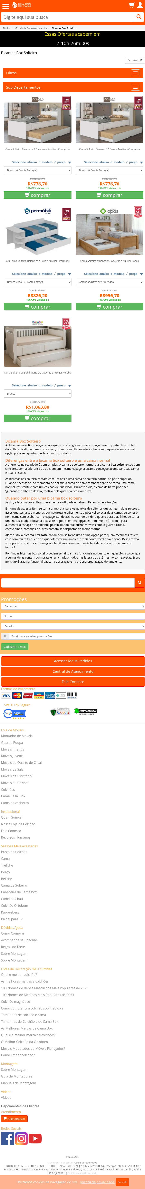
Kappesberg (10, 912)
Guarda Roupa (12, 742)
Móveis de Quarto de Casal (21, 762)
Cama (5, 858)
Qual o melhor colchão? (19, 974)
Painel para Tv (11, 919)
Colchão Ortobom (14, 905)
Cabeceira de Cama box (19, 892)
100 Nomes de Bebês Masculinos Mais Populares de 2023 (44, 988)
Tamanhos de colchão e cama (23, 1015)
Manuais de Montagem (18, 1083)
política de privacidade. (97, 1182)
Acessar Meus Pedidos (73, 660)
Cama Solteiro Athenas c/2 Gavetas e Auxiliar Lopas (109, 261)
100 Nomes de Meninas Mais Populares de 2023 (37, 995)
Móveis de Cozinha (15, 783)
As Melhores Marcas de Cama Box (26, 1028)
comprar (37, 195)
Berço (5, 872)
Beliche (6, 879)
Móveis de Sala (12, 769)
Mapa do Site (72, 1157)
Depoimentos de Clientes (20, 1106)
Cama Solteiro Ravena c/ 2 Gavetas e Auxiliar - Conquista (37, 149)
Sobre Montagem (14, 953)
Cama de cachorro (15, 803)
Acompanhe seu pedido (19, 940)
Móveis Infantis (12, 749)
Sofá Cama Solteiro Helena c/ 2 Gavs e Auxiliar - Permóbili (37, 261)
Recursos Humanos (15, 837)
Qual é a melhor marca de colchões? (28, 1035)
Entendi (122, 1182)
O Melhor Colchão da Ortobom (24, 1042)
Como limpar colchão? (18, 1055)
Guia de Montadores (16, 1076)
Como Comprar (13, 933)
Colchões (8, 789)
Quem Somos (11, 817)
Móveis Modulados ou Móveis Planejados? (33, 1048)
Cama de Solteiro (14, 885)
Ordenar (134, 60)
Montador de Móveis (16, 736)
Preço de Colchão (14, 852)
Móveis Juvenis (12, 756)
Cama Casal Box (13, 796)
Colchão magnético (15, 1001)
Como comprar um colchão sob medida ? (32, 1008)
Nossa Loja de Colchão (18, 824)
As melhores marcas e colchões (25, 981)
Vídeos (6, 1097)
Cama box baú (12, 899)
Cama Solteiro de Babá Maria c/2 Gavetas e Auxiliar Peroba (37, 372)
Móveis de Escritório (16, 776)
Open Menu (6, 6)
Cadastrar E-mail (15, 647)
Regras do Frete (13, 947)
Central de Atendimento (73, 671)
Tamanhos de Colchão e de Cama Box (29, 1021)
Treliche (7, 865)
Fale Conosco (73, 681)
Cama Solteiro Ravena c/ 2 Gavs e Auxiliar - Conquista (109, 149)
